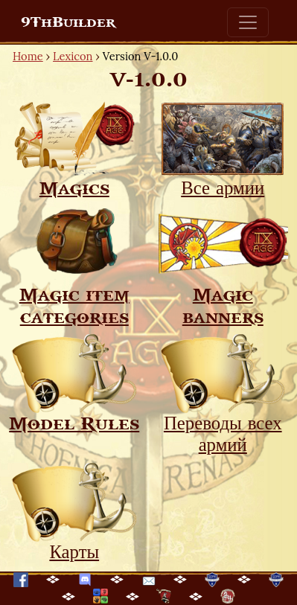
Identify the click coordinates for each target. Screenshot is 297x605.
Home (28, 56)
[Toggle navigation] (248, 22)
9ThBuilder (68, 22)
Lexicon (72, 56)
